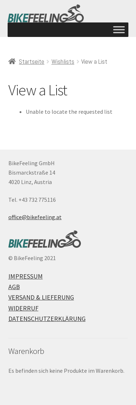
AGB (14, 287)
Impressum (25, 276)
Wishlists (62, 61)
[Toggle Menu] (119, 29)
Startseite (31, 61)
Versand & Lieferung (41, 297)
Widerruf (23, 308)
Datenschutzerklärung (47, 318)
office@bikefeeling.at (35, 217)
